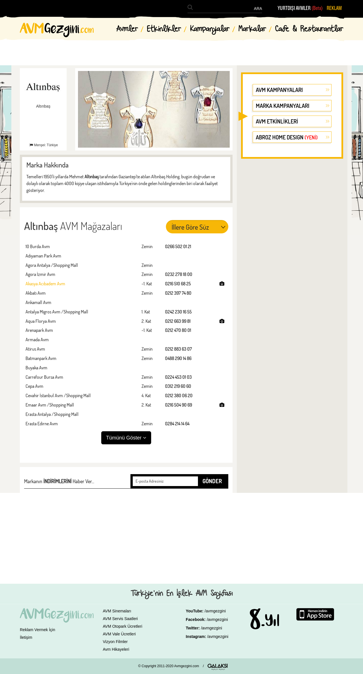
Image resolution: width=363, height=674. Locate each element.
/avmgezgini (215, 611)
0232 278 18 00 (178, 274)
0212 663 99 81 (178, 321)
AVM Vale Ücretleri (119, 634)
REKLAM (334, 8)
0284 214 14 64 (177, 423)
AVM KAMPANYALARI (279, 89)
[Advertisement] (292, 251)
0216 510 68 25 (178, 283)
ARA (258, 8)
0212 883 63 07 (178, 349)
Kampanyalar (209, 29)
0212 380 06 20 (179, 395)
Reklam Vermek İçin (37, 629)
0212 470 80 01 (178, 330)
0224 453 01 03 (178, 377)
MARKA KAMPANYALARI (282, 105)
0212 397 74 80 (178, 293)
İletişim (26, 637)
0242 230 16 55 (178, 312)
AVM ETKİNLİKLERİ (277, 121)
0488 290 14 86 (178, 358)
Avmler (127, 29)
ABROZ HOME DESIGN (287, 137)
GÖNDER (212, 481)
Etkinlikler (164, 29)
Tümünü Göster (126, 438)
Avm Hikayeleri (116, 649)
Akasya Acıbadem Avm (45, 283)
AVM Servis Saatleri (120, 618)
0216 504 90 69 (178, 405)
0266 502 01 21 (178, 246)
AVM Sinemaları (117, 611)
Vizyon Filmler (115, 641)
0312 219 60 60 (178, 386)
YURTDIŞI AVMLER (300, 8)
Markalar (252, 29)
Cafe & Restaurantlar (309, 29)
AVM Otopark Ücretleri (122, 626)
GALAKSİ (218, 667)
